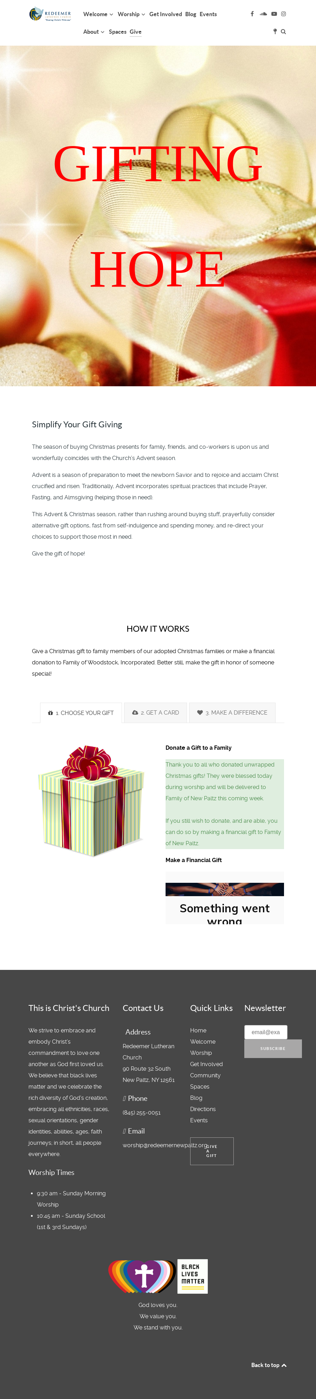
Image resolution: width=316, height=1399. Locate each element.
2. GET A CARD (155, 712)
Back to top (269, 1365)
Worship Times (51, 1172)
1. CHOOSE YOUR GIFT (81, 713)
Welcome (202, 1041)
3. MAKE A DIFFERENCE (232, 712)
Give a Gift (211, 1151)
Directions (203, 1109)
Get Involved (206, 1064)
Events (199, 1120)
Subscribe (272, 1048)
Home (198, 1030)
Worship (201, 1053)
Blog (196, 1098)
